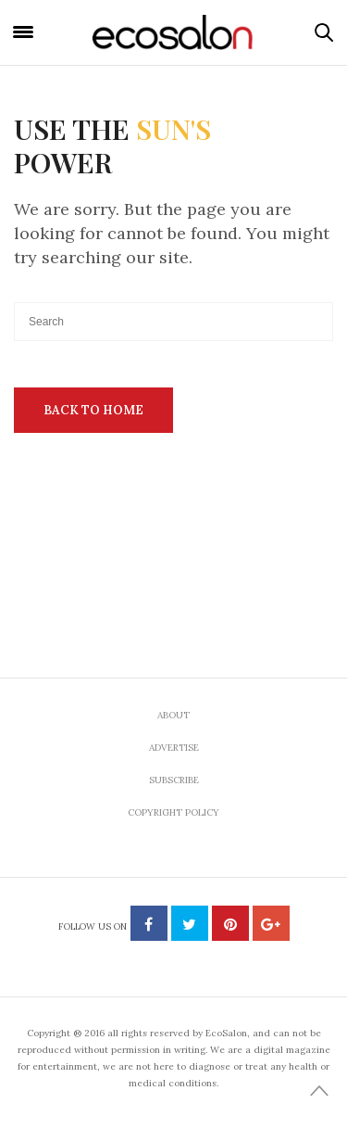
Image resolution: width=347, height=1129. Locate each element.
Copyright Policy (173, 812)
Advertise (174, 748)
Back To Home (93, 410)
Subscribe (174, 780)
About (173, 715)
